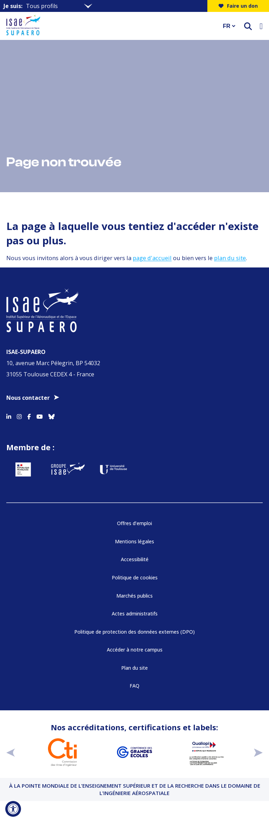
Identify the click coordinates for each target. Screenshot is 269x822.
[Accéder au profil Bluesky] (51, 415)
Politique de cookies (135, 577)
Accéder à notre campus (135, 649)
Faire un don (238, 5)
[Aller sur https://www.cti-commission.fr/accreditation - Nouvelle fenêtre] (62, 752)
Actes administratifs (135, 613)
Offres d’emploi (134, 523)
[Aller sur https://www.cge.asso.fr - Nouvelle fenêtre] (134, 752)
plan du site (230, 258)
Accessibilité (135, 559)
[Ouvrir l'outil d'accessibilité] (13, 809)
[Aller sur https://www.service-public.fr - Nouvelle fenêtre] (23, 469)
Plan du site (134, 667)
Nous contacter (28, 398)
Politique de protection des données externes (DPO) (134, 631)
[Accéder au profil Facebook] (29, 415)
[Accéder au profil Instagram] (19, 415)
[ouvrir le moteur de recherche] (248, 26)
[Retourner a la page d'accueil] (110, 26)
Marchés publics (134, 595)
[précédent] (10, 752)
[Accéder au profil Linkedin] (8, 415)
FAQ (134, 685)
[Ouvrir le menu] (261, 26)
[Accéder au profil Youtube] (39, 415)
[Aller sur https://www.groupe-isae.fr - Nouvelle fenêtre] (68, 469)
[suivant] (258, 752)
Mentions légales (134, 541)
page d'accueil (152, 258)
